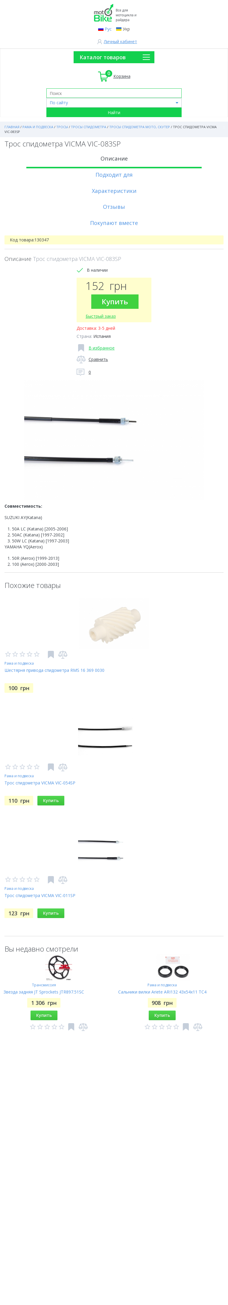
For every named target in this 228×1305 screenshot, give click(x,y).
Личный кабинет (120, 41)
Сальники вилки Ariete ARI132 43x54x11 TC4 (162, 992)
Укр (126, 29)
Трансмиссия (44, 985)
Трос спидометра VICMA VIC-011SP (39, 895)
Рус (108, 29)
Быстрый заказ (101, 316)
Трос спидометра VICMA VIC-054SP (39, 783)
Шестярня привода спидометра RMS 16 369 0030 (54, 670)
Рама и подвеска (19, 663)
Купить (115, 301)
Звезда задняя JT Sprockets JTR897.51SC (44, 992)
